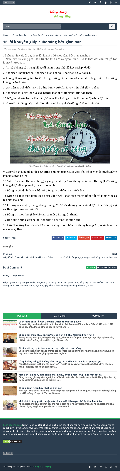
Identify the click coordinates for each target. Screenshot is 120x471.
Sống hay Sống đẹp (12, 425)
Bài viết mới (60, 316)
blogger (91, 268)
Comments (98, 316)
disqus (112, 268)
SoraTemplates (19, 467)
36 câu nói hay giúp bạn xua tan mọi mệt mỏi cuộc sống (50, 348)
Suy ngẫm (59, 49)
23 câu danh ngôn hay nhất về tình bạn (40, 388)
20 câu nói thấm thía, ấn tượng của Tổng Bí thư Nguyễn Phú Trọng (56, 335)
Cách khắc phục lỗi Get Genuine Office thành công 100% (50, 321)
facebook (102, 268)
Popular (22, 316)
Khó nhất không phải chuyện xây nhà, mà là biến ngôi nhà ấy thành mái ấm (60, 401)
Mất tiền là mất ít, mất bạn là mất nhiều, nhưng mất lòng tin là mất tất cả (60, 374)
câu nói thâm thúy (28, 49)
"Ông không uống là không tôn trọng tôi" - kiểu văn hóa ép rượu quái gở (60, 361)
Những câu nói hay (45, 49)
